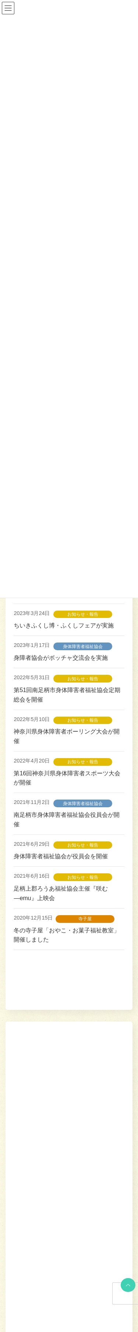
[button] (103, 1309)
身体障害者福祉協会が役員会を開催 (64, 856)
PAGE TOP (127, 1285)
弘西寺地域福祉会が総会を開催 (55, 1203)
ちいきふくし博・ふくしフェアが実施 (64, 625)
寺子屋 (85, 918)
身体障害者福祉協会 (83, 646)
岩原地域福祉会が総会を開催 (52, 1073)
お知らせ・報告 (82, 614)
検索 (106, 1012)
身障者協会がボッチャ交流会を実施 (61, 658)
